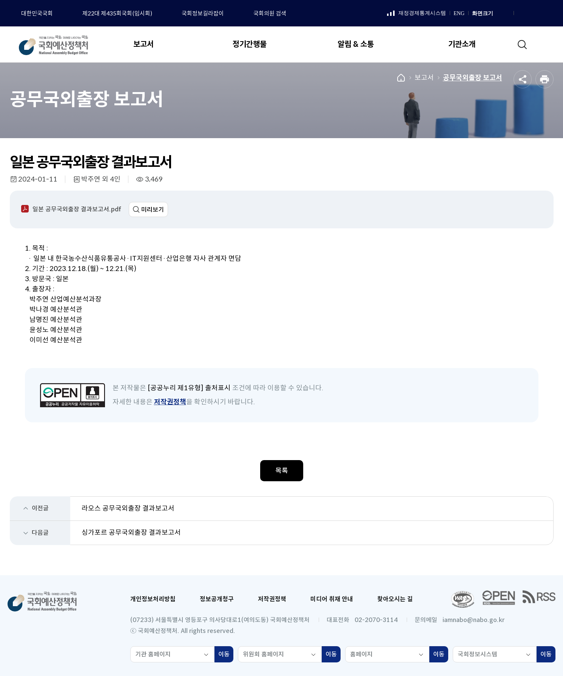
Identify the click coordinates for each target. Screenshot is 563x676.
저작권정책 (170, 402)
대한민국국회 (37, 13)
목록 (281, 471)
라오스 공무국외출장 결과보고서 (128, 508)
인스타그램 (530, 14)
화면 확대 (498, 13)
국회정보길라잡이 (203, 13)
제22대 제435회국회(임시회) (117, 13)
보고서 (424, 78)
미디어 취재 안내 (331, 599)
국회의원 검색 (269, 13)
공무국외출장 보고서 (472, 78)
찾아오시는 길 (395, 599)
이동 (225, 655)
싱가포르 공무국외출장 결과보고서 (131, 532)
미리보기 (152, 210)
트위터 (549, 14)
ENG (458, 13)
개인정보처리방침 (153, 599)
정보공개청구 (217, 599)
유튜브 (539, 14)
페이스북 (520, 14)
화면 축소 (506, 13)
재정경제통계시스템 (416, 13)
